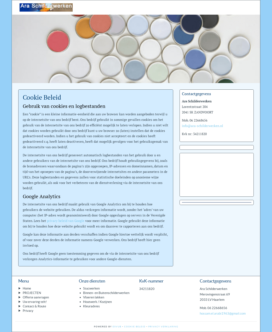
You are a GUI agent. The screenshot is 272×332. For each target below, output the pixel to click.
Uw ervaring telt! (35, 302)
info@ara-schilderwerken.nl (202, 126)
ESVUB (117, 326)
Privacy (28, 310)
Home (27, 288)
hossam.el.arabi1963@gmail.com (223, 313)
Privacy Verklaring (163, 326)
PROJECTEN (32, 293)
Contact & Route (34, 306)
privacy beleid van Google (65, 221)
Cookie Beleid (135, 326)
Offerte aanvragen (36, 297)
